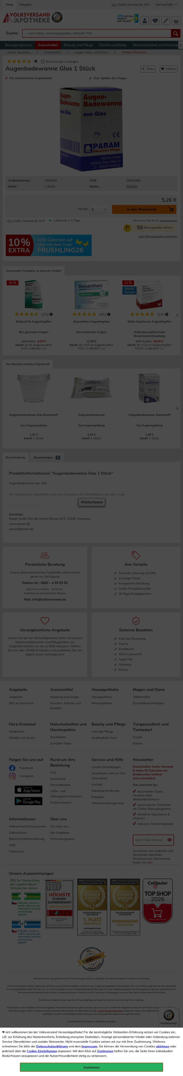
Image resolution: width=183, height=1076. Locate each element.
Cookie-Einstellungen (42, 1051)
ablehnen (162, 1046)
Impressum (89, 1046)
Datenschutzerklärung (52, 1046)
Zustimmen (105, 1051)
